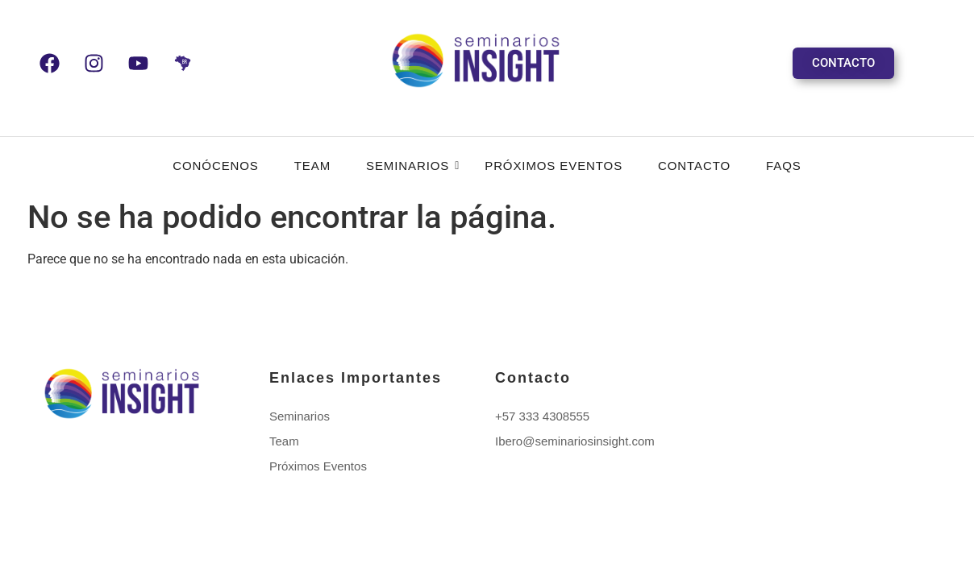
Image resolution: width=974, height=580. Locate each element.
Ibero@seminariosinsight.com (575, 441)
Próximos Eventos (553, 165)
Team (312, 165)
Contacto (694, 165)
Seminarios (412, 165)
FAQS (783, 165)
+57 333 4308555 (542, 416)
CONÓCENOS (215, 165)
